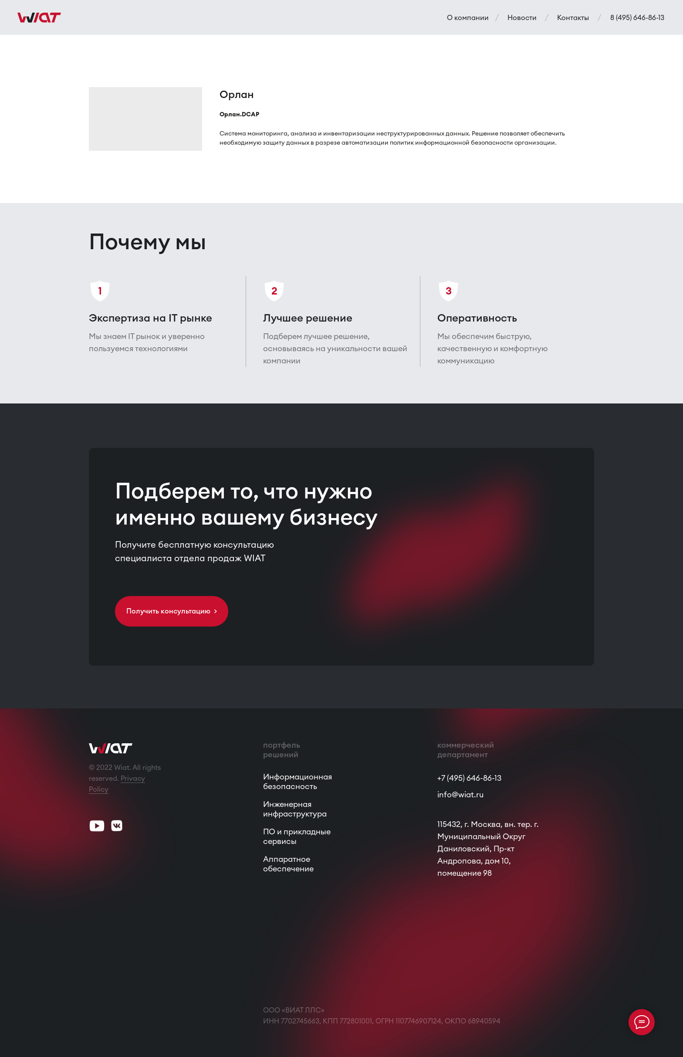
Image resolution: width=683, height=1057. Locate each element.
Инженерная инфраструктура (295, 809)
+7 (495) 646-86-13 (469, 778)
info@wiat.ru (460, 794)
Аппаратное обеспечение (288, 864)
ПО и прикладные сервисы (297, 836)
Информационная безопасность (297, 781)
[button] (171, 611)
